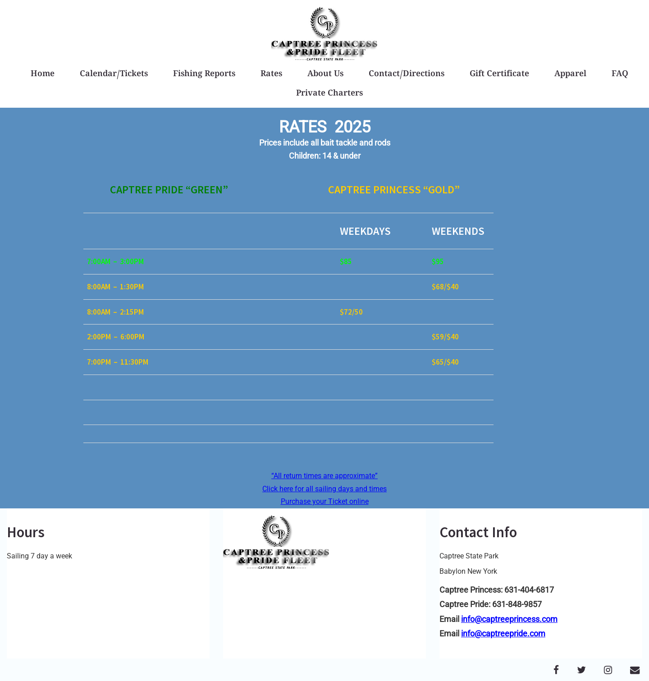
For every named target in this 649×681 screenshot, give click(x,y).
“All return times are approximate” (324, 475)
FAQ (620, 74)
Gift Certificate (499, 74)
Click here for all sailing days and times (324, 488)
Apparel (570, 74)
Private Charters (329, 94)
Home (43, 74)
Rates (271, 74)
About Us (325, 74)
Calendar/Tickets (114, 74)
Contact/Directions (406, 74)
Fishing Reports (204, 74)
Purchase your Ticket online (325, 501)
